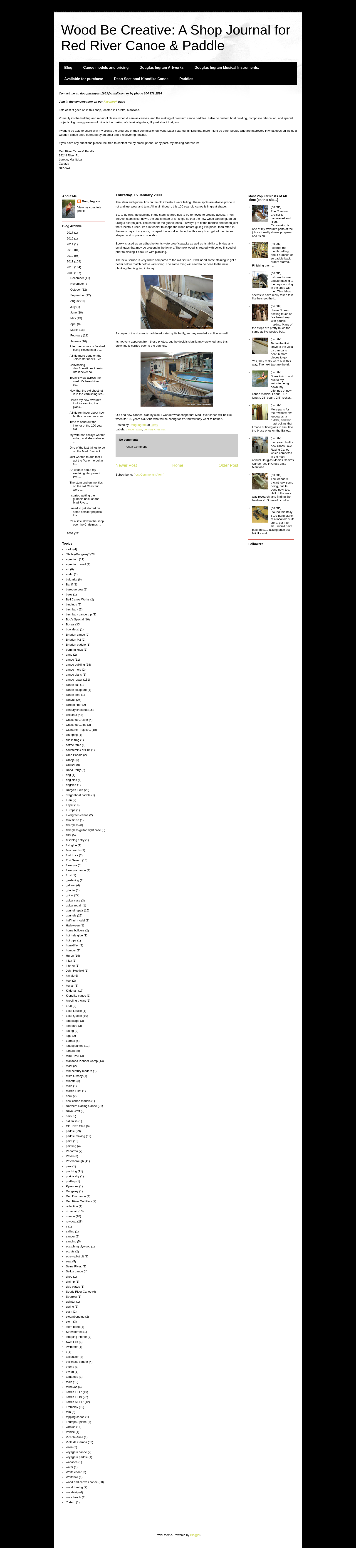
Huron (70, 955)
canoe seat (73, 694)
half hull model (75, 920)
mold (69, 1086)
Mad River (72, 1055)
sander (70, 1236)
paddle (70, 1131)
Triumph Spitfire (76, 1422)
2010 (70, 267)
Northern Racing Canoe (81, 1106)
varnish (70, 1427)
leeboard (71, 1025)
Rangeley (72, 1191)
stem (69, 1321)
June (74, 312)
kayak (70, 975)
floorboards (73, 850)
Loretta (70, 1040)
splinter (70, 1301)
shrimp (70, 1281)
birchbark (72, 609)
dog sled (71, 780)
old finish (71, 1121)
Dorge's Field (74, 790)
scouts (70, 1251)
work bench (73, 1497)
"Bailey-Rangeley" (77, 554)
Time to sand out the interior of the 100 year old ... (85, 425)
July (73, 307)
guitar (69, 895)
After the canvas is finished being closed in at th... (87, 348)
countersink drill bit (78, 750)
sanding (71, 1241)
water (69, 1467)
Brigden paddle (76, 644)
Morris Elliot (73, 1091)
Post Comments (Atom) (149, 474)
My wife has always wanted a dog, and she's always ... (87, 438)
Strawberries (74, 1331)
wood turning (74, 1487)
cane (69, 654)
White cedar (74, 1472)
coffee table (73, 745)
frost (69, 875)
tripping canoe (75, 1417)
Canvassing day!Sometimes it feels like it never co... (86, 368)
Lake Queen (74, 1015)
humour (71, 950)
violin (69, 1447)
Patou (70, 1156)
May (73, 318)
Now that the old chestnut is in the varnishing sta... (86, 392)
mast (69, 1066)
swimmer (72, 1346)
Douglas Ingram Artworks (162, 67)
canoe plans (74, 674)
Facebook (110, 101)
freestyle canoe (76, 870)
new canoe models (78, 1101)
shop (69, 1276)
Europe (70, 810)
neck (69, 1096)
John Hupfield (75, 970)
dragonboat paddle (78, 795)
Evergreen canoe (77, 815)
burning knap (74, 649)
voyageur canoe (76, 1452)
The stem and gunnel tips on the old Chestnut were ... (86, 486)
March (74, 329)
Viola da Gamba (76, 1442)
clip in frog (72, 740)
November (77, 283)
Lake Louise (74, 1010)
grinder (70, 890)
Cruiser (70, 765)
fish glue (71, 845)
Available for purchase (83, 79)
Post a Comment (136, 446)
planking (71, 1171)
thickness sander (77, 1361)
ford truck (72, 855)
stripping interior (76, 1336)
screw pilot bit (75, 1256)
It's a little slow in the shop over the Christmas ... (86, 522)
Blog (68, 67)
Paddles (186, 79)
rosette (70, 1216)
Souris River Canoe (78, 1291)
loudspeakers (74, 1045)
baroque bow (74, 589)
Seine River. (74, 1266)
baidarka (71, 579)
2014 (70, 244)
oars (69, 1116)
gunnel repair (74, 910)
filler (68, 835)
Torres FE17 (74, 1392)
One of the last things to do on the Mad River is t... (87, 449)
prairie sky (72, 1176)
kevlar (70, 985)
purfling (71, 1181)
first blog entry (75, 840)
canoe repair (134, 429)
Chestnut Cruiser (77, 719)
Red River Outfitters (79, 1201)
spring (70, 1306)
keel (68, 980)
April (73, 324)
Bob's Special (75, 619)
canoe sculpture (76, 689)
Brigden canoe (75, 634)
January (76, 341)
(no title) (276, 207)
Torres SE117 (75, 1402)
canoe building (75, 664)
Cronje (70, 760)
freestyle (71, 865)
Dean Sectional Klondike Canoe (141, 79)
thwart (70, 1371)
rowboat (71, 1221)
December (77, 278)
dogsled (71, 785)
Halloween (73, 925)
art (67, 569)
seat (69, 1261)
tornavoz (71, 1387)
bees (69, 594)
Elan (69, 800)
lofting (70, 1030)
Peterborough (75, 1161)
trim (68, 1412)
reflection (72, 1206)
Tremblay (72, 1407)
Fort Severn (73, 860)
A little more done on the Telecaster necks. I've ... (86, 357)
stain (69, 1311)
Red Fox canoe (76, 1196)
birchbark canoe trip (79, 614)
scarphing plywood (78, 1246)
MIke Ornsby (74, 1076)
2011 (70, 261)
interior (70, 965)
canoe (70, 659)
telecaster (72, 1356)
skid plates (73, 1286)
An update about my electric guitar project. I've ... (85, 473)
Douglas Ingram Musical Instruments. (227, 67)
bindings (71, 604)
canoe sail (72, 684)
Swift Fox (72, 1341)
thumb (70, 1366)
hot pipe (71, 940)
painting (71, 1146)
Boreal (70, 624)
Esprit (69, 805)
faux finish (72, 820)
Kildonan (71, 990)
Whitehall (72, 1477)
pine (69, 1166)
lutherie (71, 1050)
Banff (69, 584)
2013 (70, 250)
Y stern (70, 1502)
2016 (70, 238)
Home (177, 465)
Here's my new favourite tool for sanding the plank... (85, 403)
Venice (70, 1432)
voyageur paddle (77, 1457)
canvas (70, 699)
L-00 (69, 1005)
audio (69, 574)
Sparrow (71, 1296)
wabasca (71, 1462)
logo (69, 1035)
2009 (70, 273)
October (76, 289)
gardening (72, 880)
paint (69, 1141)
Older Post (228, 465)
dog (68, 775)
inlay (69, 960)
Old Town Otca (75, 1126)
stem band (73, 1326)
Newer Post (126, 465)
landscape (72, 1020)
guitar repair (74, 905)
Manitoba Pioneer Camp (82, 1061)
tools (69, 1382)
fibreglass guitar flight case (83, 830)
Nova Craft (73, 1111)
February (76, 335)
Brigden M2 (73, 639)
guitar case (73, 900)
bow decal (72, 629)
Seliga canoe (74, 1271)
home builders (75, 930)
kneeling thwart (76, 1000)
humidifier (72, 945)
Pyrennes (72, 1186)
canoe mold (73, 669)
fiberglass (72, 825)
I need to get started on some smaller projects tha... (85, 511)
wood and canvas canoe (82, 1482)
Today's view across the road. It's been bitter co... (85, 381)
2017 (70, 232)
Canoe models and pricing (106, 67)
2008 (70, 533)
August (75, 301)
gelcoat (70, 885)
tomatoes (72, 1376)
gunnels (71, 915)
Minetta (71, 1081)
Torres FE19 (74, 1397)
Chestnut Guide (76, 724)
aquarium (72, 559)
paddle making (75, 1136)
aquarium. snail (76, 564)
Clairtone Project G (78, 729)
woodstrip (72, 1492)
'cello (69, 549)
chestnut (71, 714)
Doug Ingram (91, 201)
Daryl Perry (73, 770)
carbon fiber (74, 704)
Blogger (195, 1535)
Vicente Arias (74, 1437)
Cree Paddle (74, 755)
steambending (75, 1316)
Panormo (72, 1151)
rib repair (71, 1211)
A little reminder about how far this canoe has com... (87, 414)
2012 (70, 255)
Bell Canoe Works (77, 599)
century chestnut (154, 429)
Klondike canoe (76, 995)
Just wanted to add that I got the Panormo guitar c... (86, 460)
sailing (70, 1231)
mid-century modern (79, 1071)
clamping (72, 734)
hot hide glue (74, 935)
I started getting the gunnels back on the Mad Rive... (84, 499)
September (78, 295)
